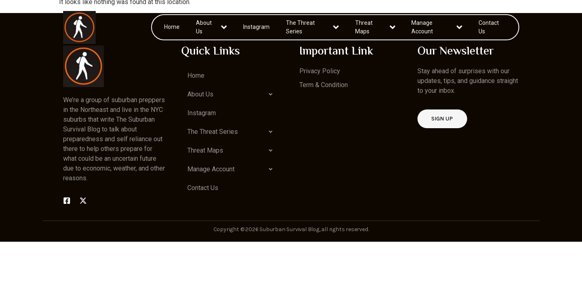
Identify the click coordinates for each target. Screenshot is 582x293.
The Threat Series (312, 27)
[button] (232, 94)
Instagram (256, 27)
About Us (211, 27)
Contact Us (489, 27)
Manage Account (436, 27)
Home (172, 27)
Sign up (442, 118)
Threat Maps (375, 27)
